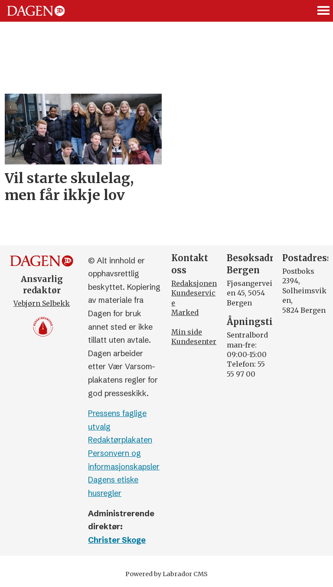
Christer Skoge (117, 540)
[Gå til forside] (36, 10)
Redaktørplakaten (120, 440)
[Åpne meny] (324, 11)
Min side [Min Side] (186, 332)
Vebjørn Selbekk (41, 303)
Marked (185, 312)
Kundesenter (193, 341)
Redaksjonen (194, 283)
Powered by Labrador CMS (166, 574)
